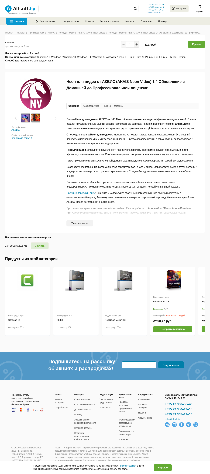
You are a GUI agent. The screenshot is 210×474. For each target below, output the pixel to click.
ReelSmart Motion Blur (115, 320)
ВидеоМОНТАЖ (161, 301)
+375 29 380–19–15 (178, 409)
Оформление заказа (84, 404)
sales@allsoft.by (153, 12)
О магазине (146, 21)
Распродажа (105, 407)
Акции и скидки (71, 21)
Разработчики (44, 21)
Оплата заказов (82, 399)
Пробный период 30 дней (80, 193)
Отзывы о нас (145, 418)
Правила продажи (83, 428)
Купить (196, 44)
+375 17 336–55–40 (178, 404)
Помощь (162, 21)
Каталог (19, 21)
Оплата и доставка (109, 21)
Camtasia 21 (14, 320)
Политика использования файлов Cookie (81, 436)
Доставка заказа (82, 409)
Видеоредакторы (16, 315)
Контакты (129, 21)
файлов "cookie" (128, 465)
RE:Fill (60, 320)
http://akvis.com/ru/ (21, 138)
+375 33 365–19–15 (178, 414)
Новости (89, 21)
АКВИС (15, 129)
